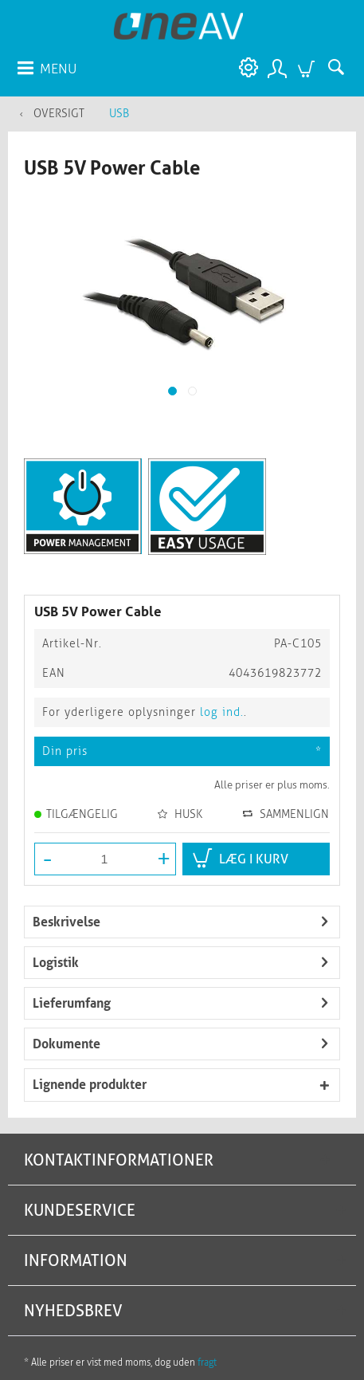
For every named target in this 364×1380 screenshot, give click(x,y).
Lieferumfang (72, 1003)
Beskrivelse (66, 922)
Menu (47, 66)
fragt (207, 1362)
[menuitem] (46, 68)
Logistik (56, 962)
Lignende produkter (90, 1084)
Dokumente (66, 1044)
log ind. (222, 712)
